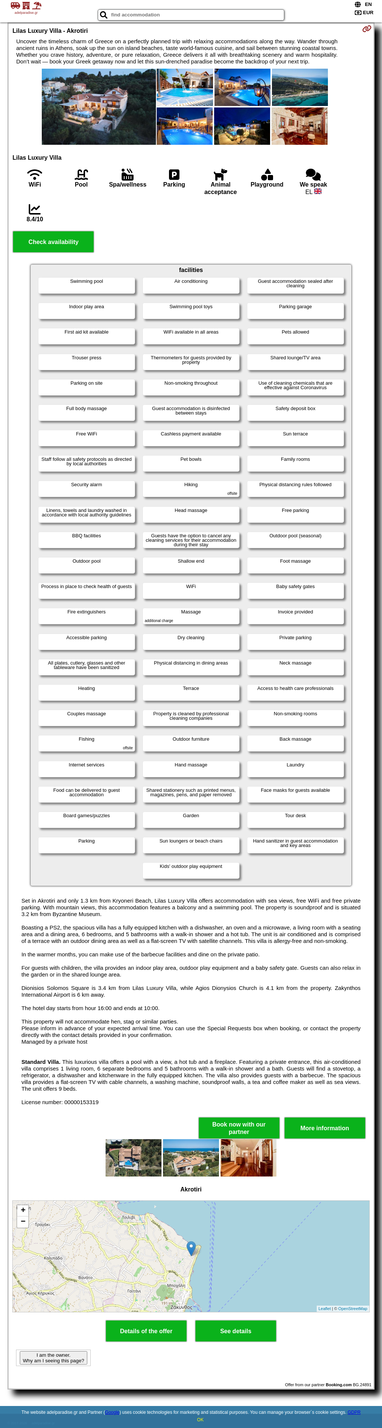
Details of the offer (146, 1331)
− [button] (23, 1222)
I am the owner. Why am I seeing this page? (53, 1357)
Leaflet (325, 1308)
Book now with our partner (239, 1128)
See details (235, 1331)
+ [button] (23, 1210)
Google (112, 1412)
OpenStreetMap (352, 1308)
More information (324, 1128)
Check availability (53, 242)
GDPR (354, 1412)
